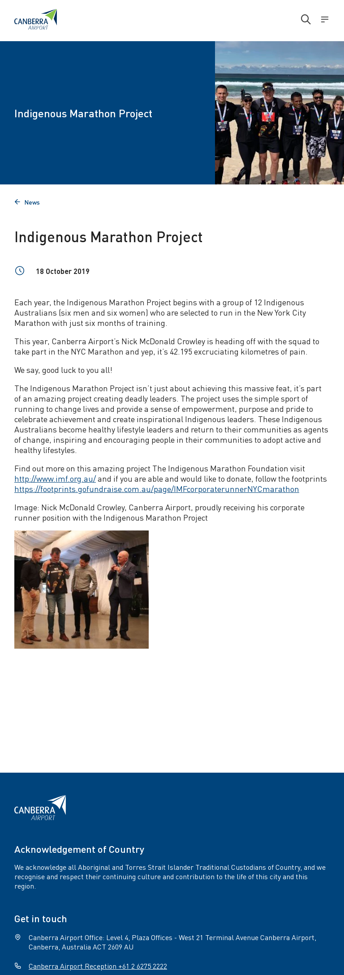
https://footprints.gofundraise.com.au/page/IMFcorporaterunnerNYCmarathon (156, 488)
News (27, 202)
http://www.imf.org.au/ (55, 478)
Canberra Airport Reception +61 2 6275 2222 (98, 966)
